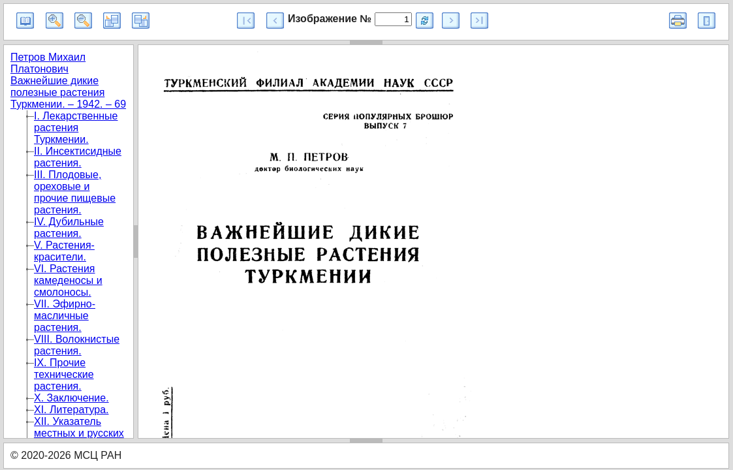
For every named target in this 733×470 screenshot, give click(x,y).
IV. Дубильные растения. (69, 227)
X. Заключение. (71, 397)
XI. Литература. (71, 409)
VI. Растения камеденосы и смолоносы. (68, 280)
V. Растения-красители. (64, 251)
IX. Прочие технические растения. (64, 374)
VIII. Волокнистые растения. (76, 345)
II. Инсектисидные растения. (77, 157)
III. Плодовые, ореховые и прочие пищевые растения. (75, 192)
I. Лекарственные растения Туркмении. (76, 127)
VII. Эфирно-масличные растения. (64, 315)
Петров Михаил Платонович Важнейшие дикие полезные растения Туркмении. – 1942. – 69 (68, 81)
